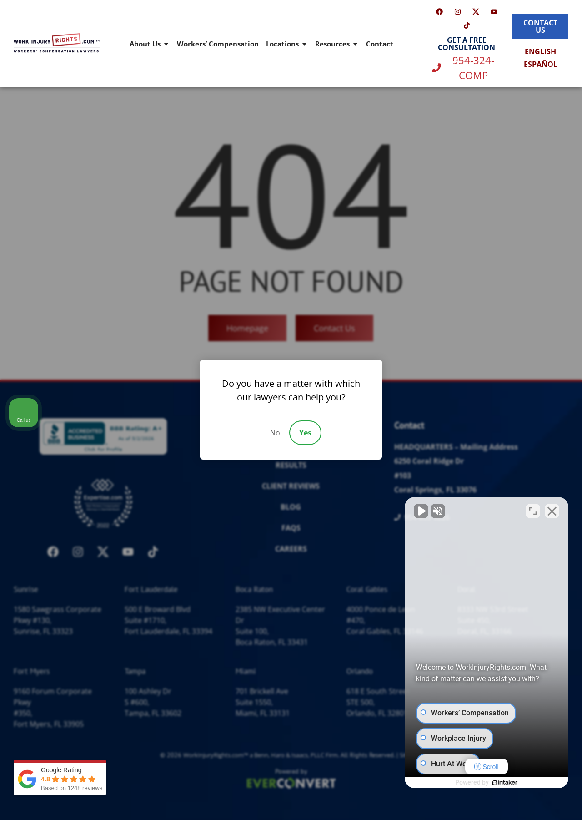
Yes (305, 433)
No (275, 433)
